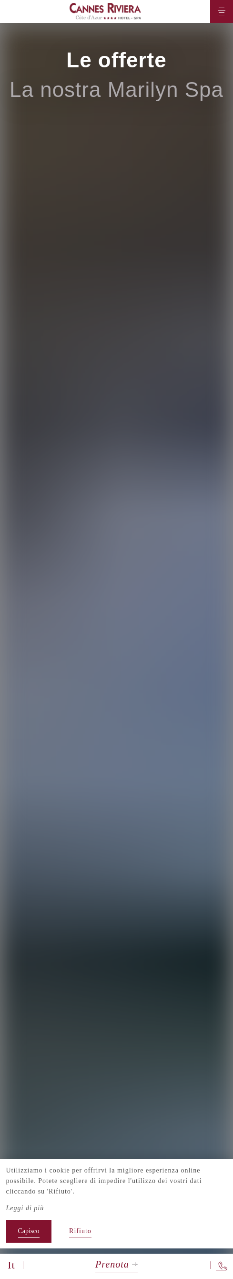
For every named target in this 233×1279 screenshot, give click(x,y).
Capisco (29, 1231)
